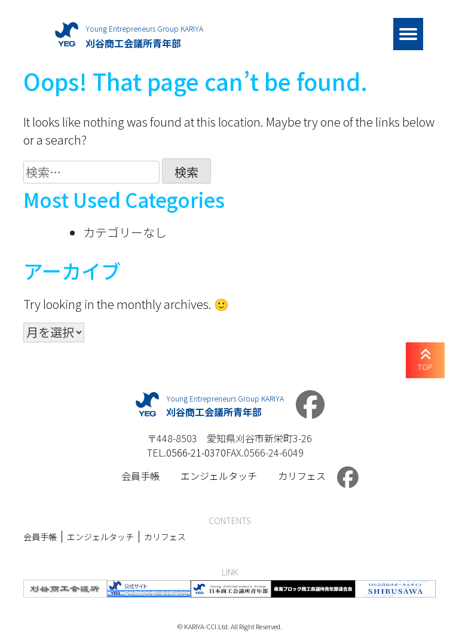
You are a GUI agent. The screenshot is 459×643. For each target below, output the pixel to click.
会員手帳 (140, 476)
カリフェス (302, 476)
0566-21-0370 (196, 452)
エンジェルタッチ (218, 476)
